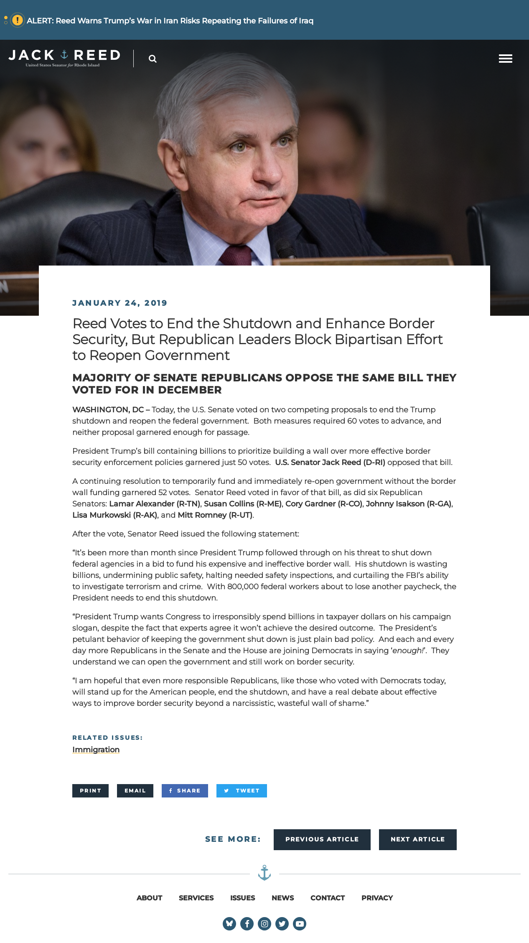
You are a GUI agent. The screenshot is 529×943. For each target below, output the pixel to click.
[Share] (185, 790)
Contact (327, 898)
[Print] (90, 790)
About (149, 898)
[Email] (135, 790)
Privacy (377, 898)
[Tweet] (241, 790)
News (283, 898)
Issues (242, 898)
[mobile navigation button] (506, 58)
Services (196, 898)
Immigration (96, 749)
